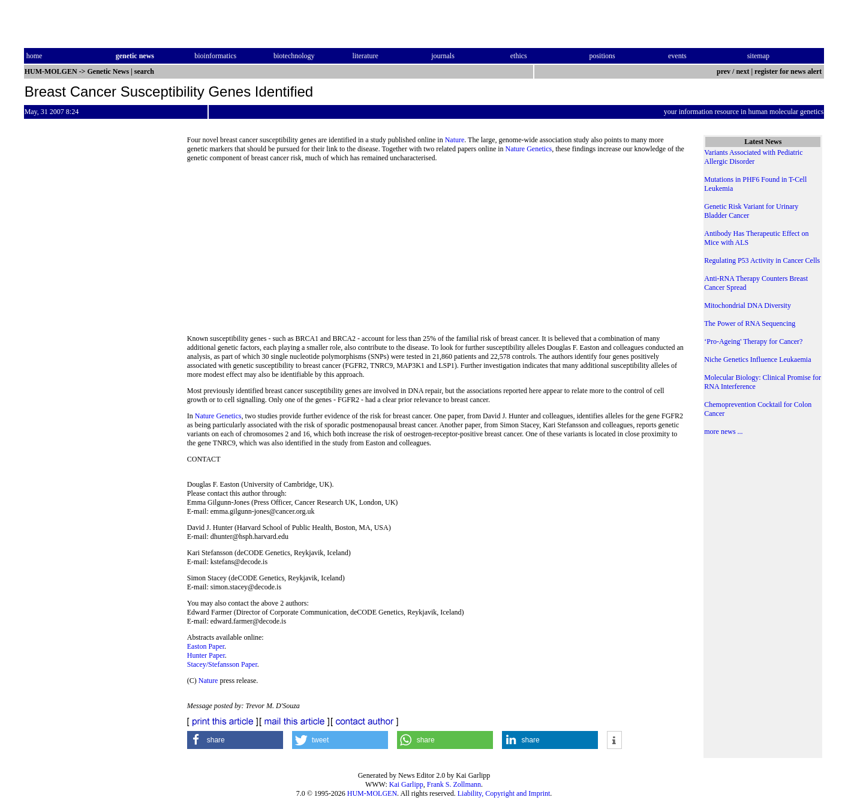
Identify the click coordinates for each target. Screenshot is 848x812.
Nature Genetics (529, 149)
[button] (235, 740)
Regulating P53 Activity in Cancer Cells (762, 260)
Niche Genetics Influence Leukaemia (757, 359)
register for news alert (788, 71)
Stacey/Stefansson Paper (222, 664)
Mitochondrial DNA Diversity (747, 305)
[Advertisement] (436, 252)
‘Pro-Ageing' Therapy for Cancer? (753, 341)
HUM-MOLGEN (372, 793)
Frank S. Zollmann (454, 784)
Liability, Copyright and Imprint (504, 793)
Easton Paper (205, 646)
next (742, 71)
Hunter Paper (206, 655)
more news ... (723, 431)
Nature (455, 140)
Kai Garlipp (406, 784)
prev (723, 71)
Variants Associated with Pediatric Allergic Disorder (753, 157)
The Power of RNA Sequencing (749, 323)
